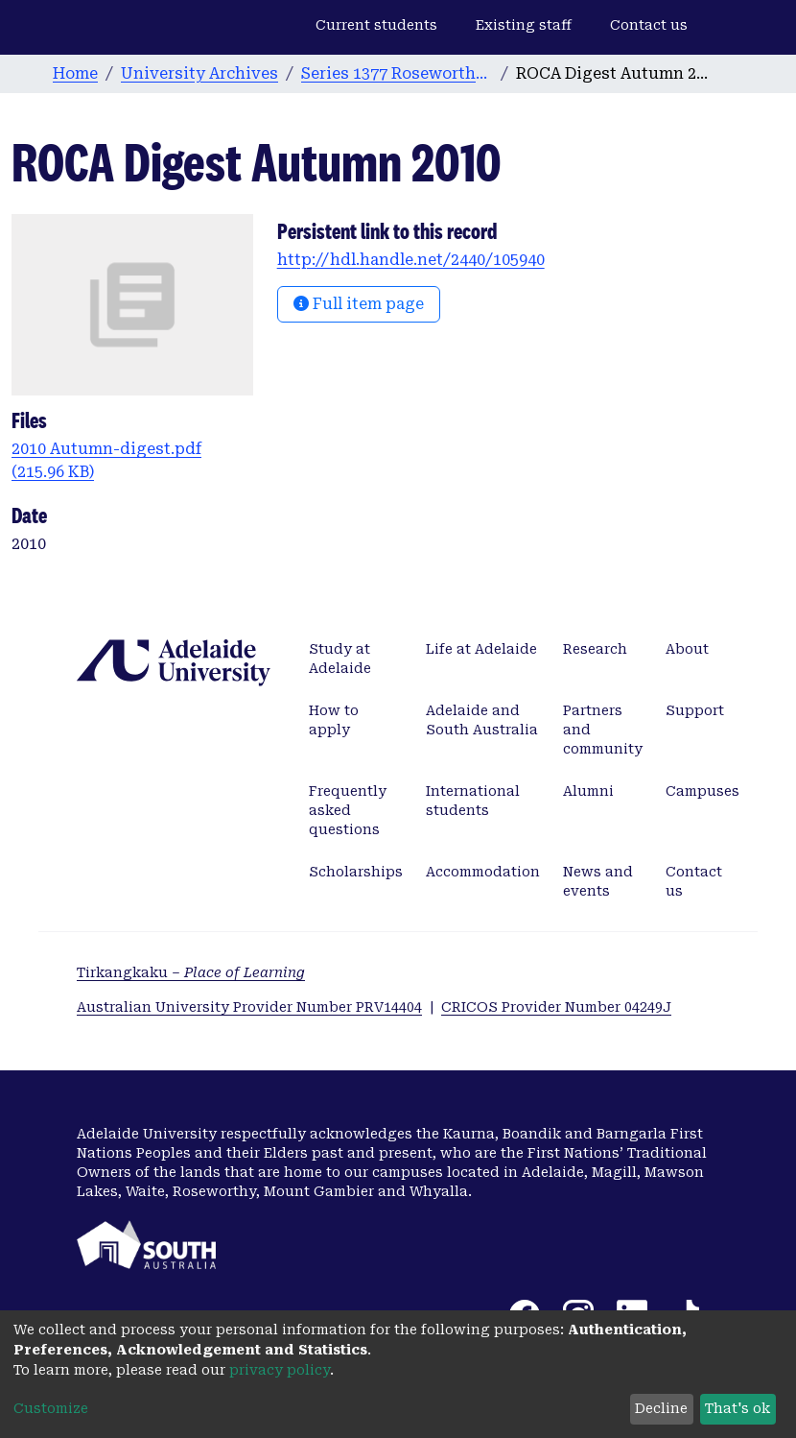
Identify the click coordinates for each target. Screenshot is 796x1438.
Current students (376, 25)
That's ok (737, 1408)
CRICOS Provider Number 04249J (556, 1007)
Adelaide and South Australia (482, 720)
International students (473, 800)
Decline (661, 1408)
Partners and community (603, 729)
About (687, 649)
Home (75, 73)
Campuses (702, 791)
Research (595, 649)
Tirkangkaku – (191, 972)
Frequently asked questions (347, 810)
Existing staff (524, 25)
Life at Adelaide (481, 649)
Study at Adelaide (340, 658)
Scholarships (356, 871)
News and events (598, 881)
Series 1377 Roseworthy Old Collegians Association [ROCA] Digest (397, 73)
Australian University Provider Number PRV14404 (249, 1007)
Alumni (588, 791)
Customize (50, 1408)
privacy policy (279, 1370)
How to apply (334, 720)
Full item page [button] (358, 304)
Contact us (649, 25)
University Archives (199, 73)
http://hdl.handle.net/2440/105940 (411, 260)
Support (695, 710)
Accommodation (483, 871)
